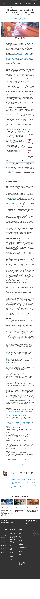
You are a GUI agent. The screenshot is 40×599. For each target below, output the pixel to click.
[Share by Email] (24, 38)
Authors (2, 556)
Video (28, 133)
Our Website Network (22, 557)
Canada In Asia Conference (23, 565)
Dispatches (21, 544)
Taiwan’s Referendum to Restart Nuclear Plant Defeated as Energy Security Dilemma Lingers (23, 486)
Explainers (20, 548)
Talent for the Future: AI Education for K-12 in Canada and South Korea (31, 155)
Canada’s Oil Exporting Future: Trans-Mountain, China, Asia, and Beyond (23, 480)
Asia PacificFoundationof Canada (7, 3)
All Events (11, 556)
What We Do (3, 537)
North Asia (3, 549)
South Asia (3, 551)
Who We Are (3, 538)
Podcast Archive (21, 537)
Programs (25, 3)
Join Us (2, 540)
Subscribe (11, 0)
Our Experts (21, 536)
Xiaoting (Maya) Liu (15, 471)
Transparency (3, 541)
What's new (4, 529)
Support (22, 0)
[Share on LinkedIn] (21, 38)
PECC (11, 549)
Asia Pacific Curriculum (22, 559)
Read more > (13, 487)
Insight (29, 142)
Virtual (11, 560)
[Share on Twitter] (18, 38)
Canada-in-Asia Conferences (4, 532)
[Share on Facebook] (16, 38)
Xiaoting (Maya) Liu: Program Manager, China (20, 18)
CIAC (11, 562)
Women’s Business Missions (14, 542)
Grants (2, 555)
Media (37, 3)
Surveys (20, 551)
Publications (22, 540)
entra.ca (38, 576)
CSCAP (11, 551)
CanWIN (11, 541)
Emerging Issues (12, 533)
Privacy (13, 573)
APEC (11, 548)
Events (34, 3)
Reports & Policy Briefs (30, 151)
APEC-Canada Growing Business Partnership (13, 537)
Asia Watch (21, 541)
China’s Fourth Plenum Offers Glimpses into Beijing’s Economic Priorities (23, 483)
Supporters (17, 0)
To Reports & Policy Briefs (7, 7)
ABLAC (11, 545)
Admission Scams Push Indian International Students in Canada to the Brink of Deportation (32, 509)
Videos (20, 533)
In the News (21, 530)
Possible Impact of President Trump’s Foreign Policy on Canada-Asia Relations (20, 509)
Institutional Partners (13, 552)
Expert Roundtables (13, 532)
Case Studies (21, 550)
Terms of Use (8, 573)
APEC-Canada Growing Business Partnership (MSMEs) (22, 563)
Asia (11, 559)
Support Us (17, 573)
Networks (29, 3)
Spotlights (20, 554)
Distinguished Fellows (13, 544)
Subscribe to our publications (20, 464)
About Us (16, 3)
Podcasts (20, 532)
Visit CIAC (28, 0)
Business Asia (3, 552)
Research (21, 3)
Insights (20, 543)
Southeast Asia (3, 548)
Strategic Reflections (22, 547)
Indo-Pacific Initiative (13, 530)
